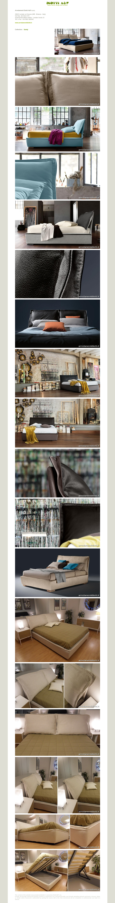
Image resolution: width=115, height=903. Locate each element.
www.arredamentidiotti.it (23, 23)
